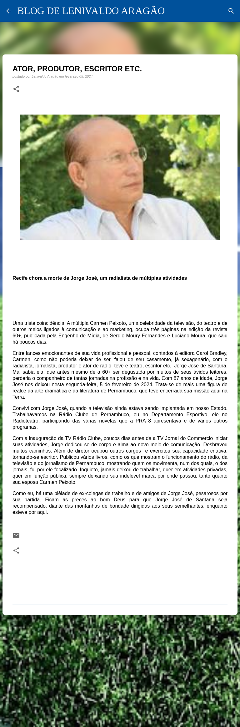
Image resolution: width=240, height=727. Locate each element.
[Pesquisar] (231, 10)
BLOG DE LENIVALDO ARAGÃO (91, 10)
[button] (16, 89)
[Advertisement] (120, 668)
